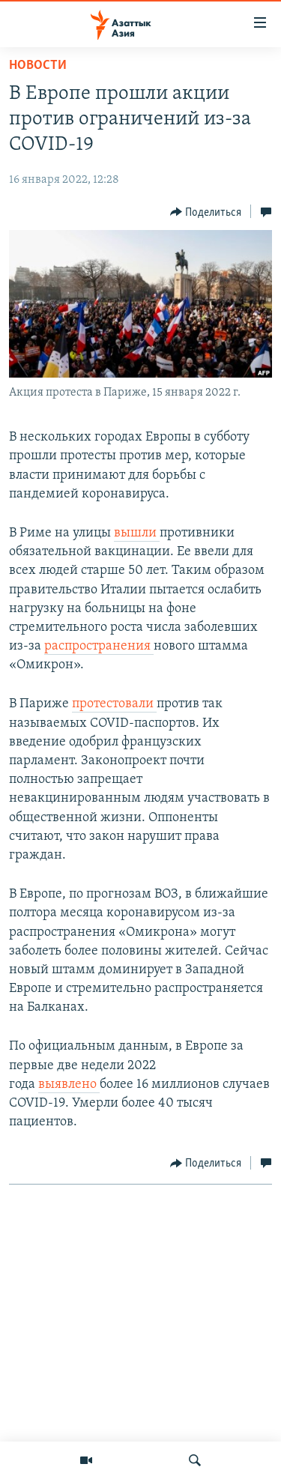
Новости (38, 65)
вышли (137, 533)
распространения (99, 646)
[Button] (206, 212)
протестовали (114, 704)
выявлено (69, 1084)
